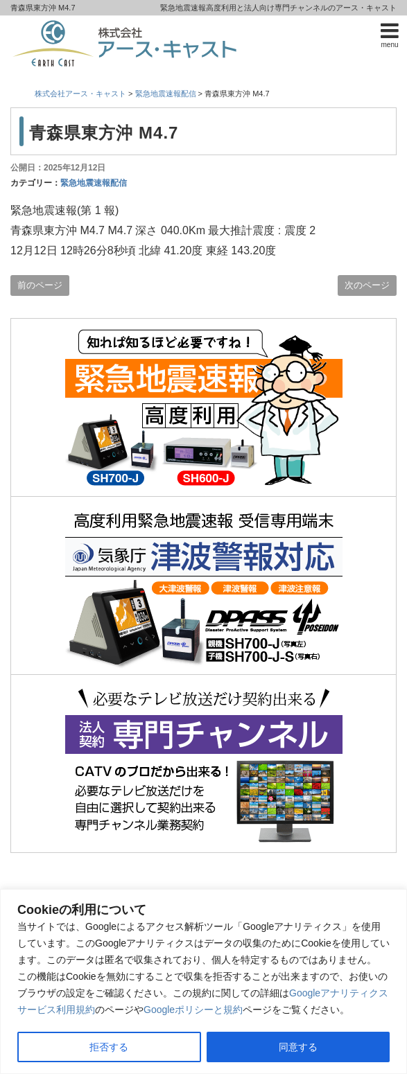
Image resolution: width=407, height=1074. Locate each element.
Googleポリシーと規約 (193, 1009)
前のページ (39, 285)
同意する (298, 1047)
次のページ (367, 285)
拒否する (108, 1047)
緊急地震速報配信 (93, 183)
